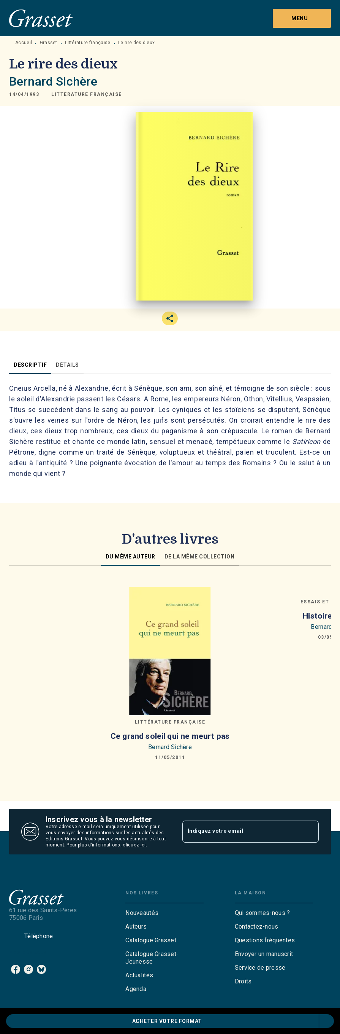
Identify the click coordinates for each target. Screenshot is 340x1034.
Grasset (48, 42)
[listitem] (15, 969)
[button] (86, 94)
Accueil (23, 42)
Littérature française (87, 42)
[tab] (30, 365)
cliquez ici (134, 845)
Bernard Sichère (53, 81)
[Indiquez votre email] (241, 832)
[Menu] (302, 18)
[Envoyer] (309, 831)
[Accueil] (41, 18)
